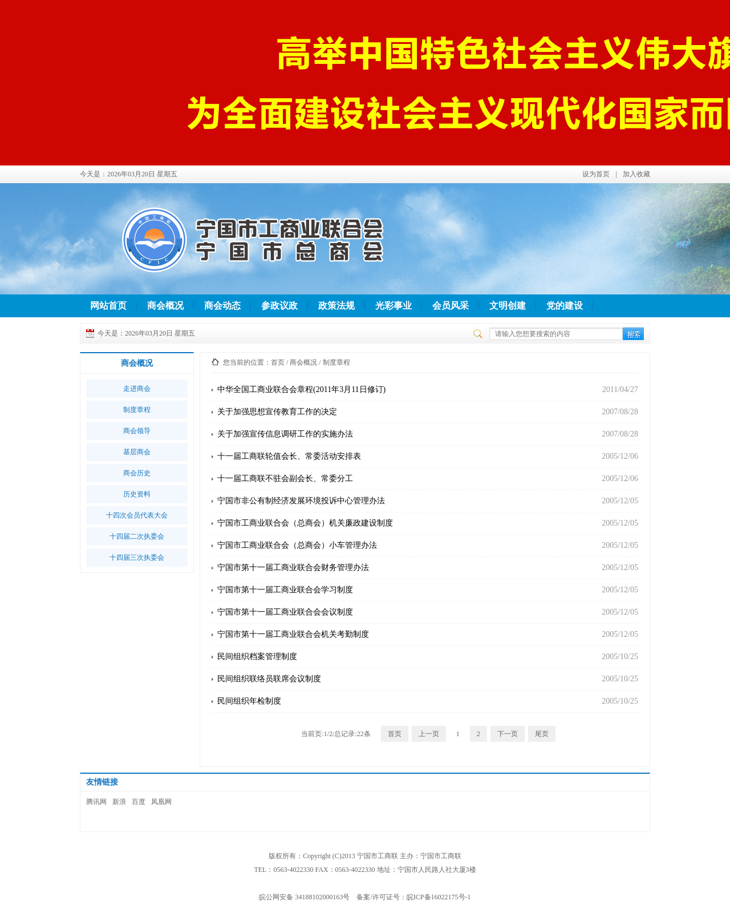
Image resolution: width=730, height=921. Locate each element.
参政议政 (279, 305)
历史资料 (137, 494)
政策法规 (336, 305)
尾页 (542, 734)
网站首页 (108, 305)
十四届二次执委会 (137, 536)
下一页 (507, 734)
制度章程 (137, 410)
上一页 (429, 734)
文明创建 (507, 305)
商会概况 (165, 305)
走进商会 (137, 389)
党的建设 (564, 305)
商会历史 (137, 473)
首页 (278, 362)
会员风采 (450, 305)
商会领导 (137, 431)
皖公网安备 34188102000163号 (304, 897)
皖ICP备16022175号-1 (439, 897)
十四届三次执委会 (137, 558)
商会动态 (222, 305)
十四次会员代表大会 (137, 515)
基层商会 (137, 452)
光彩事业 (393, 305)
